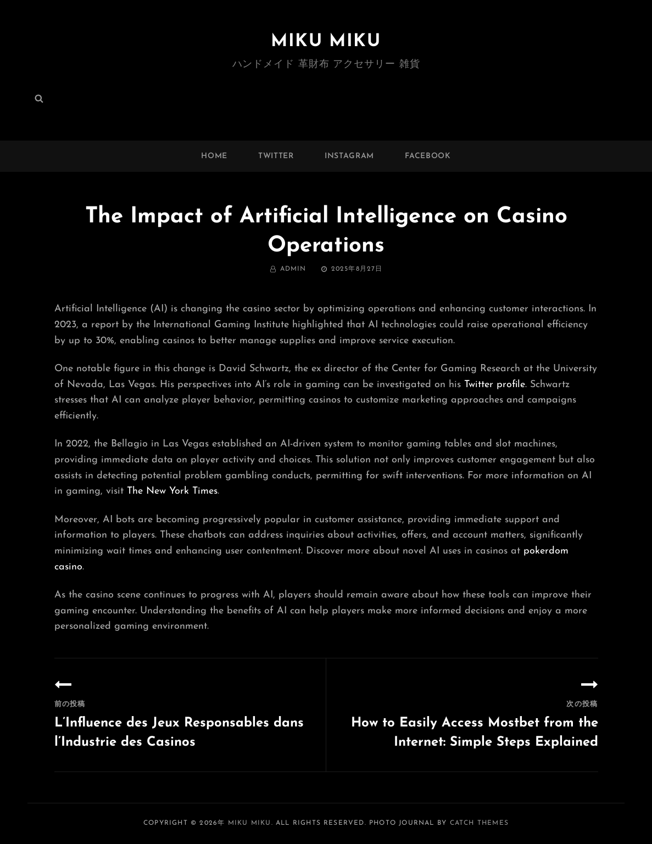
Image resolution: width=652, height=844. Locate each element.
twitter (276, 156)
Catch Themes (479, 823)
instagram (349, 156)
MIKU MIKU (326, 42)
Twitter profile (494, 384)
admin (293, 269)
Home (214, 156)
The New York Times (172, 491)
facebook (428, 156)
